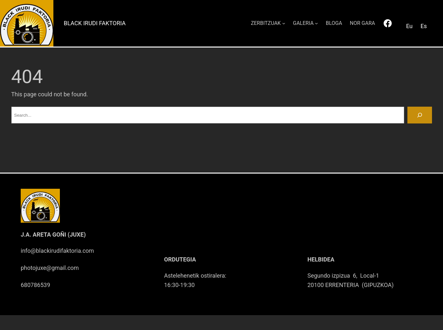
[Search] (419, 115)
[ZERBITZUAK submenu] (283, 23)
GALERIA (303, 23)
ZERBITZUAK (266, 23)
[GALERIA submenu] (316, 23)
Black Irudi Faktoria (95, 23)
